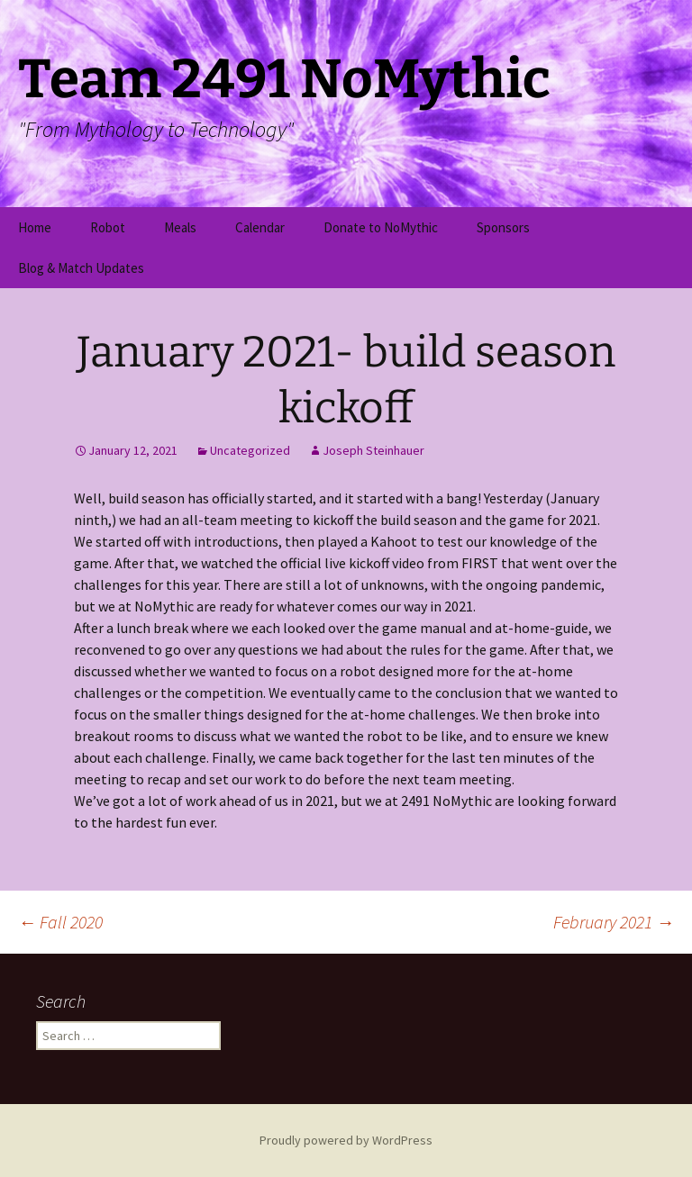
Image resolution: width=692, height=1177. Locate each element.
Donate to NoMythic (380, 227)
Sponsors (503, 227)
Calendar (260, 227)
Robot (107, 227)
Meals (180, 227)
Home (34, 227)
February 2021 (613, 921)
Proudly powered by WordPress (346, 1140)
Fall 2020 (60, 921)
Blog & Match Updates (81, 267)
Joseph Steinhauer (373, 450)
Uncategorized (250, 450)
